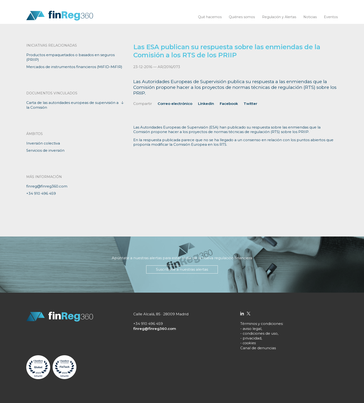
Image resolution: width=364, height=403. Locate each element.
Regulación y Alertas (279, 17)
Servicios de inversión (45, 150)
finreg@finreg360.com (46, 186)
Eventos (331, 17)
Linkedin (206, 103)
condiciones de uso (260, 333)
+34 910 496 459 (41, 193)
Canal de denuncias (258, 348)
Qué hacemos (210, 17)
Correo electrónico (175, 103)
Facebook (229, 103)
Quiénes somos (242, 17)
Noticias (310, 17)
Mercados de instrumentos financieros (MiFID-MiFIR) (74, 66)
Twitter (250, 103)
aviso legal (252, 328)
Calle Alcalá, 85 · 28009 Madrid (160, 314)
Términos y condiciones (261, 323)
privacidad (252, 338)
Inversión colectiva (43, 143)
